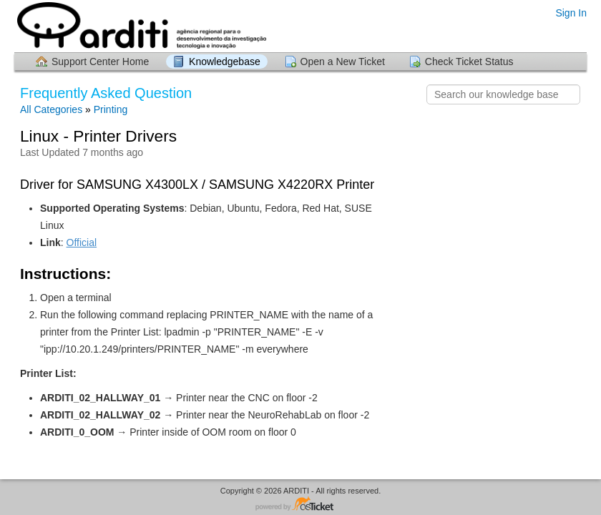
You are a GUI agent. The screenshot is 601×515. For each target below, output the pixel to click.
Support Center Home (100, 61)
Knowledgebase (224, 61)
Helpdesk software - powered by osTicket (300, 504)
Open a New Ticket (342, 61)
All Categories (51, 109)
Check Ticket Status (469, 61)
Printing (110, 109)
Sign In (571, 13)
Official (82, 242)
